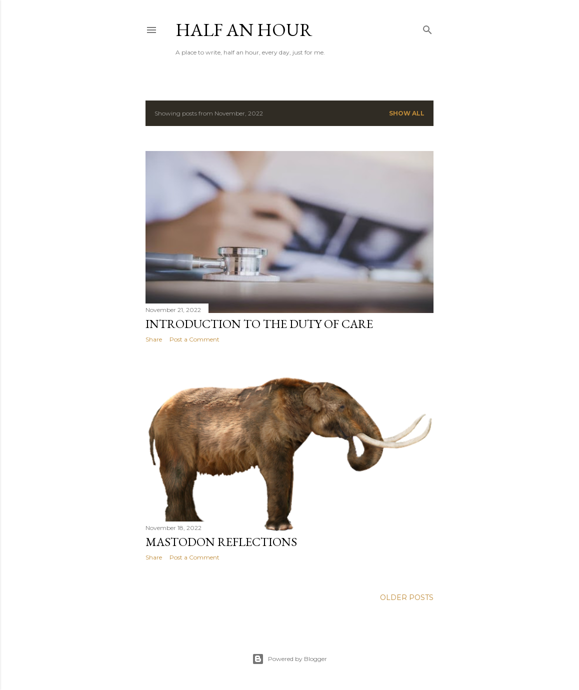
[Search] (428, 28)
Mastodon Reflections (221, 542)
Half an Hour (244, 30)
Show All (406, 113)
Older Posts (407, 597)
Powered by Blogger (289, 659)
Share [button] (154, 339)
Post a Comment (195, 339)
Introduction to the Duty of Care (259, 324)
